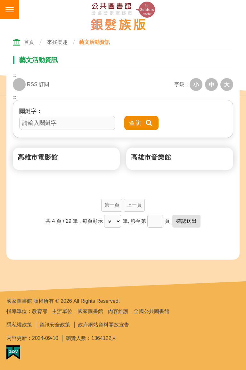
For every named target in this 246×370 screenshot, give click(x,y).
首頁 (29, 42)
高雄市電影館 (38, 157)
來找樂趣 (57, 42)
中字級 (211, 84)
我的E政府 (13, 352)
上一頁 (134, 205)
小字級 (196, 84)
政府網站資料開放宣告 (103, 324)
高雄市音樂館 (151, 157)
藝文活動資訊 (94, 42)
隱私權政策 (19, 324)
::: (14, 75)
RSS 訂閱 (31, 84)
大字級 (226, 84)
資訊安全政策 (54, 324)
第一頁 (111, 205)
